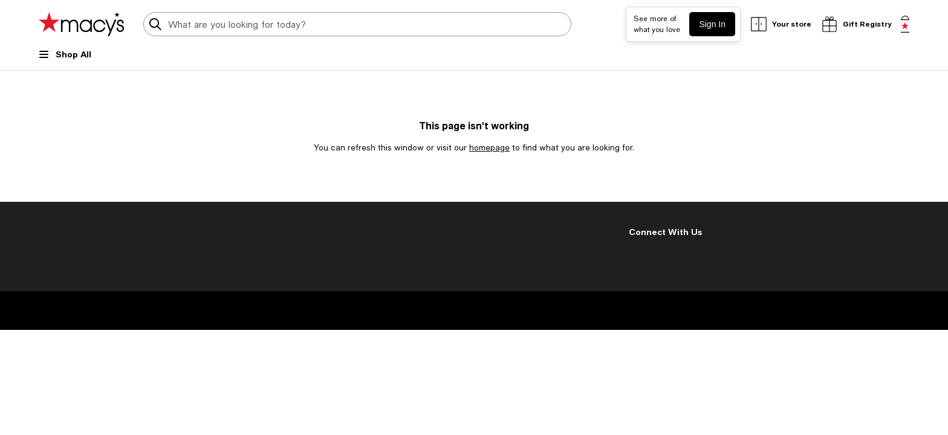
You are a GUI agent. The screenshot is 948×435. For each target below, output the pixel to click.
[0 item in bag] (905, 24)
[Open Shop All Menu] (65, 59)
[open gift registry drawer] (856, 24)
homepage (489, 147)
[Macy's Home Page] (81, 24)
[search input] (357, 24)
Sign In (712, 24)
